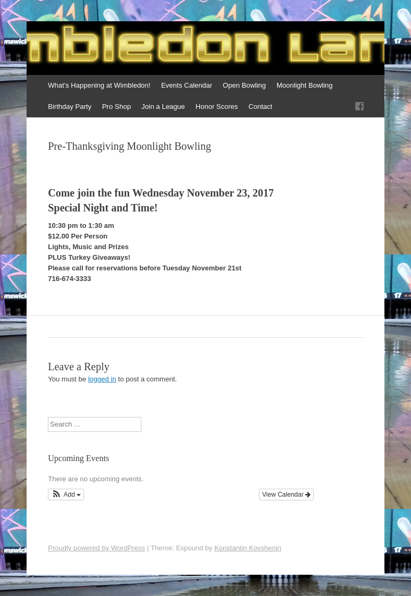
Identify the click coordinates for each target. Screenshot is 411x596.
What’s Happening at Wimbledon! (99, 85)
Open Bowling (244, 85)
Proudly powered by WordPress (96, 548)
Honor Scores (217, 106)
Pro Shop (116, 106)
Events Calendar (186, 85)
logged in (102, 379)
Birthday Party (69, 106)
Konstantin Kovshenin (247, 548)
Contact (260, 106)
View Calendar (286, 494)
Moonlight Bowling (304, 85)
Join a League (163, 106)
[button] (65, 494)
